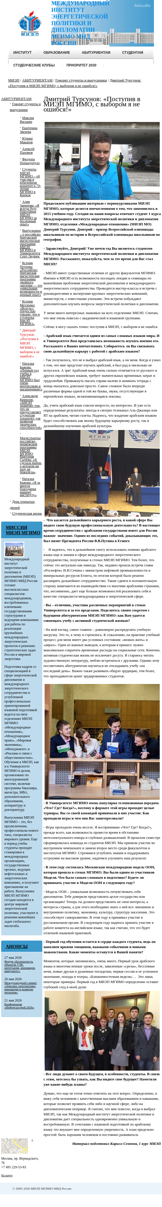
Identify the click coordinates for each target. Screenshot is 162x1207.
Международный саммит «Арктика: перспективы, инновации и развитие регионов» (20, 987)
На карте (6, 1175)
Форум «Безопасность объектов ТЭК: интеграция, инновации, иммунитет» (20, 966)
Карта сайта (142, 5)
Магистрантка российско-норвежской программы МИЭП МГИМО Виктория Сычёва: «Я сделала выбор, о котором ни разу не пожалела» (31, 455)
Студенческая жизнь (27, 513)
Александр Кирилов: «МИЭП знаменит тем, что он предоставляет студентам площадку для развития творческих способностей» (31, 412)
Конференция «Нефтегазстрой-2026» (19, 1006)
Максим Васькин (27, 120)
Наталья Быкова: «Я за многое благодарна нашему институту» (30, 487)
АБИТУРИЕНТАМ (16, 99)
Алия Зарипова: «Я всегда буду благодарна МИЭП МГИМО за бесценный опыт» (29, 213)
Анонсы (17, 946)
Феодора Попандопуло (30, 161)
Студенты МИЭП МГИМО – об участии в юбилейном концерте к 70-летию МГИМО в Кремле (30, 182)
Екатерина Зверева (28, 130)
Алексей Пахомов (27, 151)
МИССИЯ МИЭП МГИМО (23, 530)
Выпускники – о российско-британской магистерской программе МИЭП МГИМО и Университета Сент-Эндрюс (30, 243)
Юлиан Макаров (26, 140)
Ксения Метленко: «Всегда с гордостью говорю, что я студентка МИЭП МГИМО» (30, 312)
